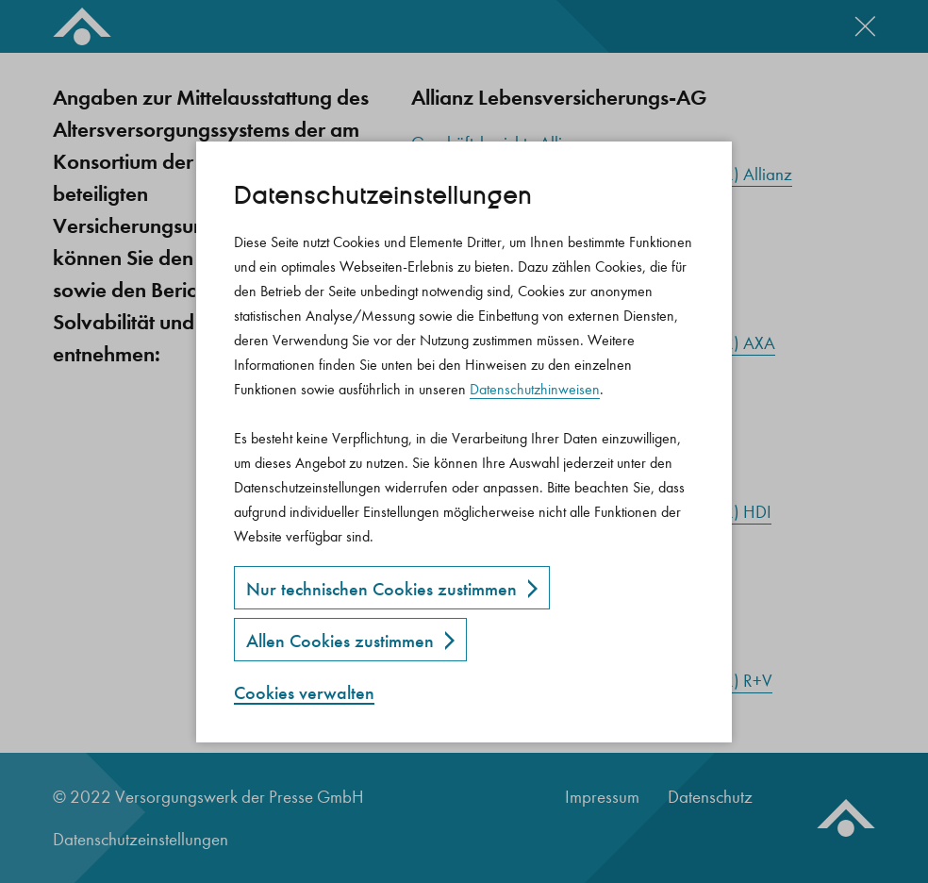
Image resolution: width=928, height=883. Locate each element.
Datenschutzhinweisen (535, 389)
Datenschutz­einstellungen (383, 195)
